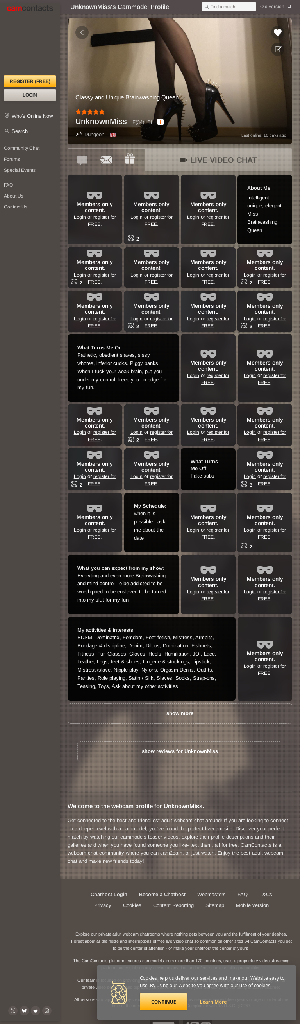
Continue (163, 1002)
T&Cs (265, 894)
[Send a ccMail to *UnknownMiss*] (106, 160)
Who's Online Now (32, 116)
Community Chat (21, 148)
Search (20, 131)
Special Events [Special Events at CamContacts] (20, 170)
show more (179, 713)
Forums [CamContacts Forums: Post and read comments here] (12, 159)
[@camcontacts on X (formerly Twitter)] (13, 1010)
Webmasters (211, 894)
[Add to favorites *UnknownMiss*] (277, 32)
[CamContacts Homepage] (30, 39)
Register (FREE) (30, 81)
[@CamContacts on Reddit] (35, 1010)
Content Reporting (173, 905)
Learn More (213, 1002)
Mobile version (252, 905)
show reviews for (180, 751)
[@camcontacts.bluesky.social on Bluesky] (24, 1010)
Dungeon (89, 134)
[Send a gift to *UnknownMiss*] (129, 160)
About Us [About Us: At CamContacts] (13, 196)
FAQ (243, 894)
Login (30, 95)
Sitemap (214, 905)
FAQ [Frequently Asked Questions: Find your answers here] (8, 185)
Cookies (132, 905)
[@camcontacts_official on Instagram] (47, 1010)
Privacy (102, 905)
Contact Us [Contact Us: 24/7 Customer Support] (15, 207)
